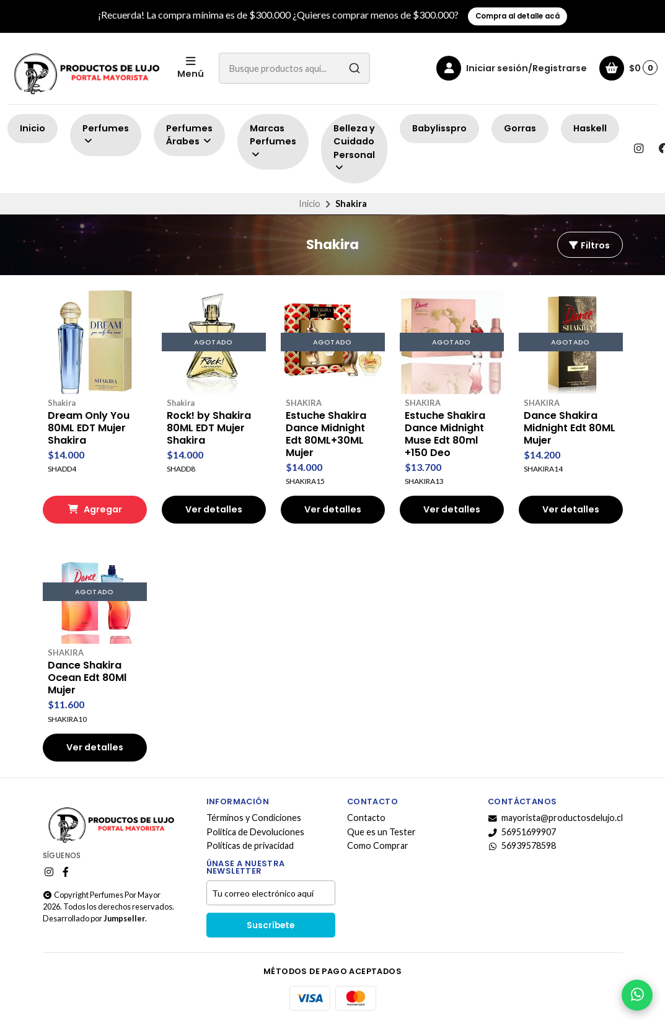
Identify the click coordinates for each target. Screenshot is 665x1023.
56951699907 (522, 832)
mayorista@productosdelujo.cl (555, 818)
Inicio (32, 128)
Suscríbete (270, 925)
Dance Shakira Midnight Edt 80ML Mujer (569, 428)
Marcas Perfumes (273, 141)
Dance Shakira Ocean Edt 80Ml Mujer (87, 677)
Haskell (590, 128)
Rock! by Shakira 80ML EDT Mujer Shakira (209, 428)
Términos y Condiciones (253, 818)
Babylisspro (439, 128)
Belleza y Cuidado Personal (354, 147)
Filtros (589, 245)
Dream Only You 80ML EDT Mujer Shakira (89, 428)
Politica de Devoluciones (255, 832)
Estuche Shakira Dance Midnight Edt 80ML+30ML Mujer (326, 434)
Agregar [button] (95, 509)
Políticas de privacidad (250, 845)
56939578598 (522, 845)
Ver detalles (213, 509)
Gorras (520, 128)
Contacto (366, 818)
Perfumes (105, 134)
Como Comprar (377, 845)
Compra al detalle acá (517, 16)
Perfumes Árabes (189, 135)
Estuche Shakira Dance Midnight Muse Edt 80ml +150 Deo (445, 434)
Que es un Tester (381, 832)
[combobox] (294, 68)
